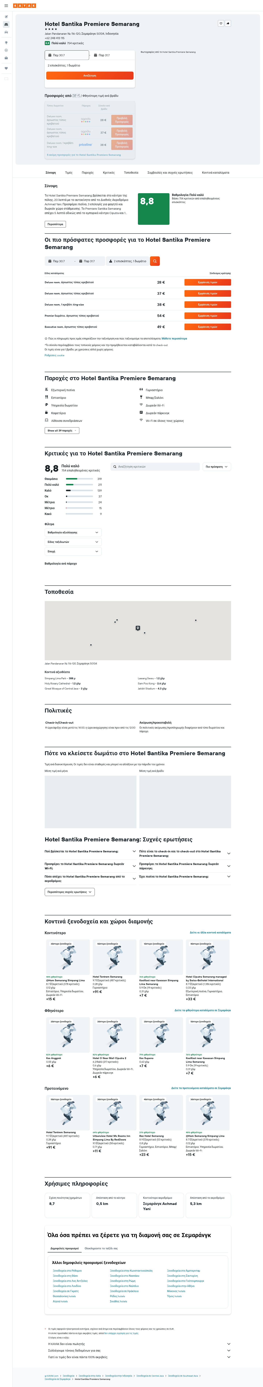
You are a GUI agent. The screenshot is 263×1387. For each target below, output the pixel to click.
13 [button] (73, 106)
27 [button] (73, 124)
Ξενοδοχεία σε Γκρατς (66, 1291)
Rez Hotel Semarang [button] (151, 1136)
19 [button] (125, 106)
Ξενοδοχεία (68, 1375)
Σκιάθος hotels (118, 1301)
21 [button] (81, 115)
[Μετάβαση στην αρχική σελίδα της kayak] (24, 5)
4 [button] (117, 89)
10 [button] (108, 98)
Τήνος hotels (174, 1296)
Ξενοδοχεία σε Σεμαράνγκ (58, 1379)
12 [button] (125, 98)
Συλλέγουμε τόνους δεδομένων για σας (139, 1350)
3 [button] (108, 89)
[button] (6, 6)
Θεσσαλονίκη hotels (64, 1296)
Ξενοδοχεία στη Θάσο (65, 1275)
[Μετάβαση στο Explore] (6, 42)
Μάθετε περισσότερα (174, 338)
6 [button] (73, 98)
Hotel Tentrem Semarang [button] (107, 976)
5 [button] (125, 89)
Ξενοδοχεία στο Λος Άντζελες (70, 1281)
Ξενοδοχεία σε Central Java (150, 1375)
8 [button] (90, 98)
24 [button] (108, 115)
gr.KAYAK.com (51, 1375)
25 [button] (116, 115)
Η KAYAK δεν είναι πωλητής (139, 1344)
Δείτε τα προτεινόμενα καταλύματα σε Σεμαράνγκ (201, 1088)
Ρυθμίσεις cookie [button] (54, 355)
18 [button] (116, 106)
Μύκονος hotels (176, 1291)
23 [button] (99, 115)
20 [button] (73, 115)
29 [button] (90, 124)
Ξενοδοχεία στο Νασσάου (124, 1275)
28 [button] (81, 124)
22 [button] (90, 115)
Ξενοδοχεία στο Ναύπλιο (124, 1286)
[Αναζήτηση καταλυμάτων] (6, 24)
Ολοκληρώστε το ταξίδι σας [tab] (101, 1248)
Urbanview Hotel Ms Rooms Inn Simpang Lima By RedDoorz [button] (111, 1137)
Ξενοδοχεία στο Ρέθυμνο (67, 1270)
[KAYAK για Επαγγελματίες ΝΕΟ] (6, 58)
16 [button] (99, 106)
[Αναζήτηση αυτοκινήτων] (6, 32)
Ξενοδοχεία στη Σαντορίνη (182, 1275)
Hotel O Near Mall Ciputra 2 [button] (109, 1058)
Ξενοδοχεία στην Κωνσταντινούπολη (131, 1270)
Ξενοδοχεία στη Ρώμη (122, 1281)
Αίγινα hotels (60, 1301)
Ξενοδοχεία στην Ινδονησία (118, 1375)
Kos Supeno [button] (146, 1058)
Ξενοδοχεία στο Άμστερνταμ (183, 1270)
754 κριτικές (75, 43)
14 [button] (81, 106)
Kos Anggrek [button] (53, 1058)
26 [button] (125, 115)
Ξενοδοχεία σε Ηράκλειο (124, 1291)
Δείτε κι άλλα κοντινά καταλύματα (210, 932)
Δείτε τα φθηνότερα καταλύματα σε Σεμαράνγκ (203, 1010)
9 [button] (99, 98)
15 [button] (90, 106)
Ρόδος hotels (117, 1296)
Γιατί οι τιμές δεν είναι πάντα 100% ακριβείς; (139, 1357)
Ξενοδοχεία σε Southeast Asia (183, 1375)
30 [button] (99, 124)
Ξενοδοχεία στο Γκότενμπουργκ (185, 1281)
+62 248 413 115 (54, 38)
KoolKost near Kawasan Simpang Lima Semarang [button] (158, 982)
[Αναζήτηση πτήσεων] (6, 16)
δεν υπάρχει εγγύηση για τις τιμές (121, 1333)
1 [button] (90, 89)
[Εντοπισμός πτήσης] (6, 50)
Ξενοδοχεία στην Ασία (90, 1375)
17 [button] (108, 106)
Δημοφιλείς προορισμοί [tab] (65, 1248)
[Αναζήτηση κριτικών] (158, 466)
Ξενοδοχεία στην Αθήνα (181, 1286)
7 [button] (81, 98)
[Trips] (6, 68)
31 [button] (108, 124)
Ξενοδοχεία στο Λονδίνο (67, 1286)
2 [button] (99, 89)
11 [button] (117, 98)
